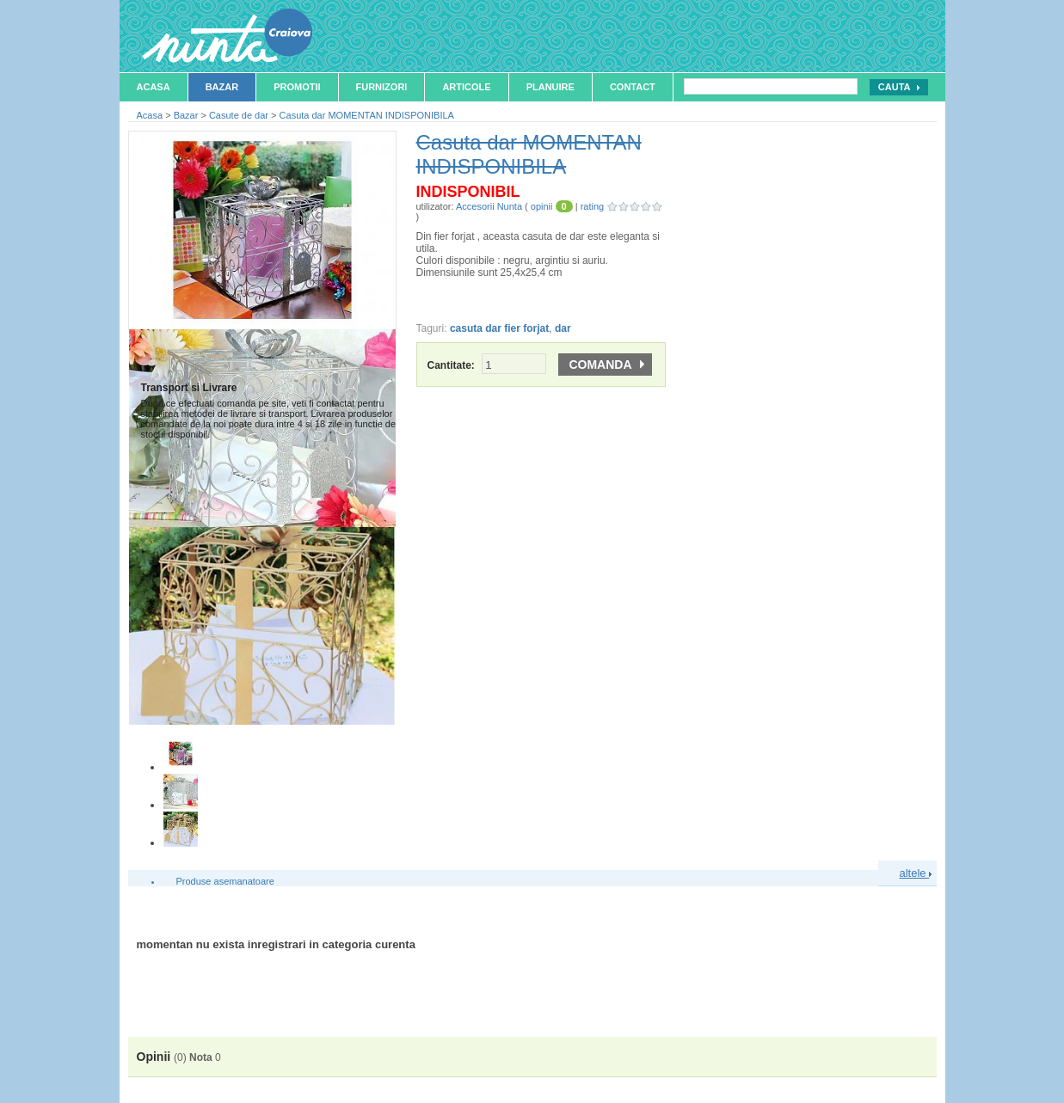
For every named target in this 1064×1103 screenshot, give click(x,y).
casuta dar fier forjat (499, 328)
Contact (632, 87)
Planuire (550, 87)
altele (916, 873)
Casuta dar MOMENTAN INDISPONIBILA (367, 115)
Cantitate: (487, 365)
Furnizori (382, 87)
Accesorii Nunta (489, 206)
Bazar (222, 87)
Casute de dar (238, 115)
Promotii (297, 87)
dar (563, 328)
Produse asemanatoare (225, 881)
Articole (466, 87)
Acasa (153, 87)
